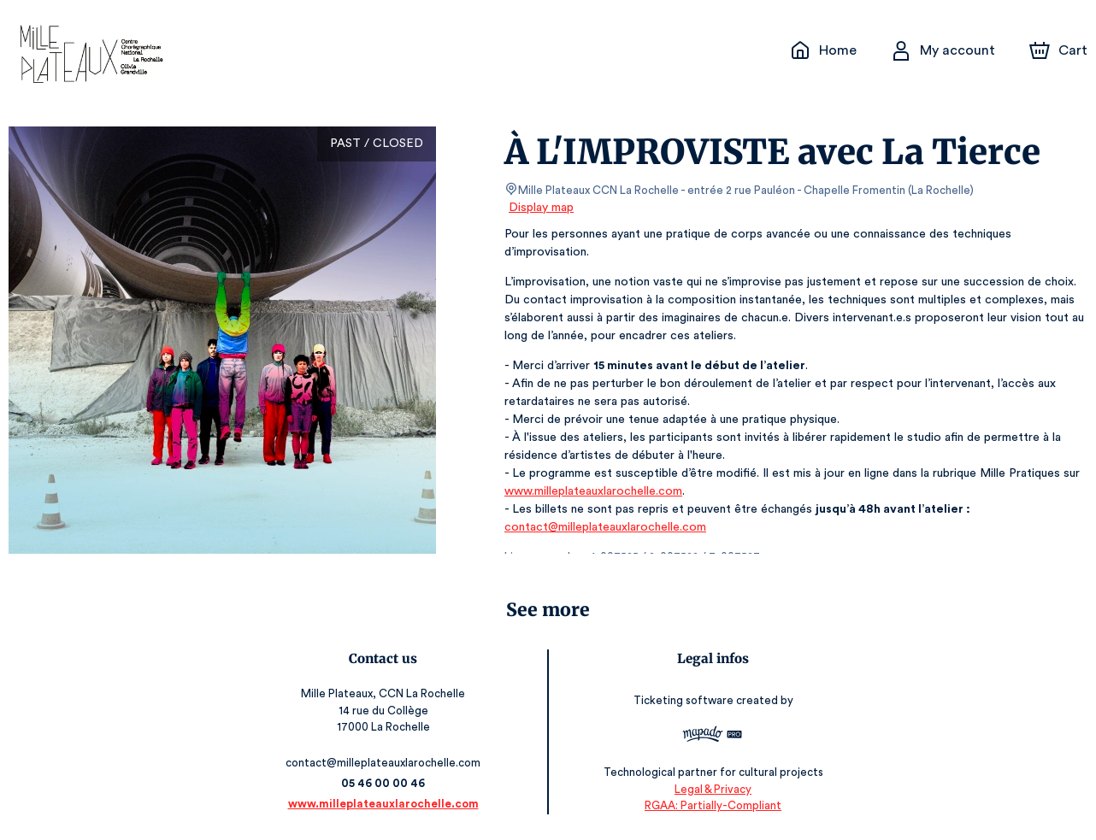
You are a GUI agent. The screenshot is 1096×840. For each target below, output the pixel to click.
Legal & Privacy (710, 789)
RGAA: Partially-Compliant (710, 805)
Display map (542, 207)
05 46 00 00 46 (386, 783)
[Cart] (1060, 50)
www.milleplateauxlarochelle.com (592, 491)
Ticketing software (682, 700)
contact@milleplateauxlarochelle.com (603, 527)
